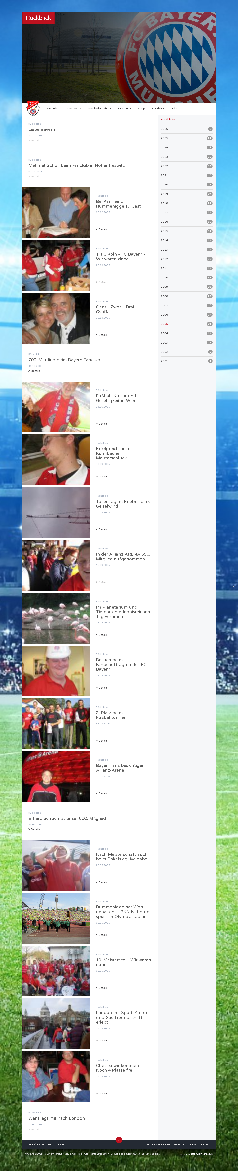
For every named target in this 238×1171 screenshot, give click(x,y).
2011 (187, 268)
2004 (187, 333)
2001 (187, 361)
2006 (187, 315)
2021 (187, 175)
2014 (187, 240)
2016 (187, 222)
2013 (187, 249)
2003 (187, 342)
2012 (187, 259)
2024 (187, 147)
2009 (187, 287)
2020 (187, 184)
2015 (187, 231)
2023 (187, 157)
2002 (187, 352)
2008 (187, 296)
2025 (187, 138)
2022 (187, 166)
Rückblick (61, 1144)
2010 (187, 277)
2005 (187, 324)
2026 (187, 129)
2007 (187, 305)
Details (34, 140)
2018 (187, 203)
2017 (187, 212)
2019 (187, 194)
